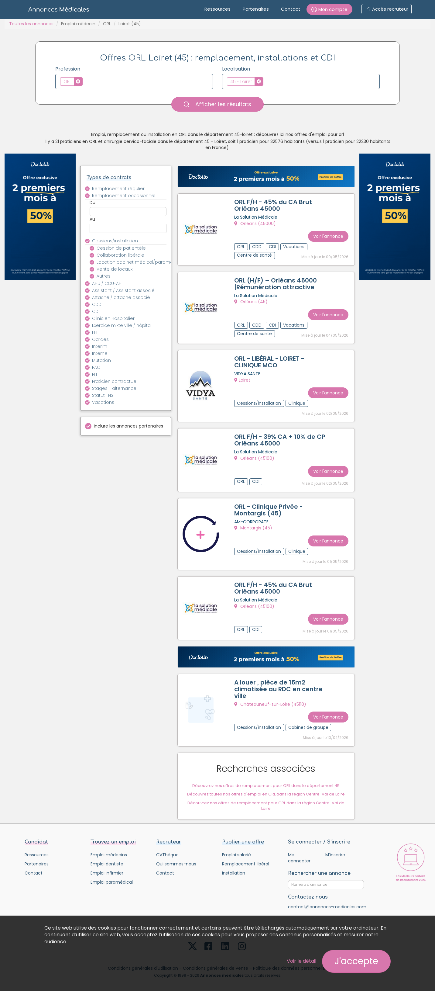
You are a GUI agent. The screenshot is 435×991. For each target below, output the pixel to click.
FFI (94, 332)
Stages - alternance (114, 388)
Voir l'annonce (327, 234)
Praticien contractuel (114, 381)
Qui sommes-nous (176, 859)
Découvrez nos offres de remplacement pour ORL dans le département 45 (266, 779)
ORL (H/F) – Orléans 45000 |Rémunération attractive (276, 283)
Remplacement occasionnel (123, 195)
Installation (233, 868)
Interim (99, 346)
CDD (96, 304)
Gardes (100, 339)
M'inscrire (335, 850)
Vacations (103, 402)
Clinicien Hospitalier (113, 318)
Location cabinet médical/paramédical (135, 262)
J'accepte (356, 961)
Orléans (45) (252, 302)
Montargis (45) (254, 525)
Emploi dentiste (107, 859)
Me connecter (299, 853)
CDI (95, 311)
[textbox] (85, 81)
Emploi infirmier (107, 868)
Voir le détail (301, 961)
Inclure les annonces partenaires (128, 426)
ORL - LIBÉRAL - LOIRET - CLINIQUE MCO (270, 361)
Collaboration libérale (120, 255)
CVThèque (167, 850)
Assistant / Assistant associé (123, 290)
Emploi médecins (109, 850)
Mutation (101, 360)
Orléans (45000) (256, 225)
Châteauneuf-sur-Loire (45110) (271, 699)
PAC (96, 367)
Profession (67, 69)
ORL (107, 24)
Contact (290, 9)
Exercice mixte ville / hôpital (122, 325)
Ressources (217, 9)
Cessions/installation (115, 241)
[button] (329, 9)
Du (92, 202)
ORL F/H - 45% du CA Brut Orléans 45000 (274, 206)
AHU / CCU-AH (107, 283)
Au (92, 219)
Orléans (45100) (255, 456)
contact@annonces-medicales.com (327, 902)
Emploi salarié (236, 850)
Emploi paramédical (112, 877)
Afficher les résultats (217, 104)
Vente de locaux (114, 269)
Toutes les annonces (31, 24)
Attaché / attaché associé (121, 297)
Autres (104, 276)
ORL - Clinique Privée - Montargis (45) (269, 507)
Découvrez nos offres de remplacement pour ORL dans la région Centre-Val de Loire (265, 800)
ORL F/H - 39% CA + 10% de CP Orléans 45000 (276, 438)
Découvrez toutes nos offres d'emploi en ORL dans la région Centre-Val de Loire (266, 788)
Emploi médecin (78, 24)
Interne (100, 353)
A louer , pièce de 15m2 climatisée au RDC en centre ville (279, 684)
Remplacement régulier (118, 188)
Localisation (236, 69)
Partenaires (256, 9)
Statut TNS (102, 395)
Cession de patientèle (121, 248)
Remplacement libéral (245, 859)
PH (94, 374)
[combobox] (134, 81)
